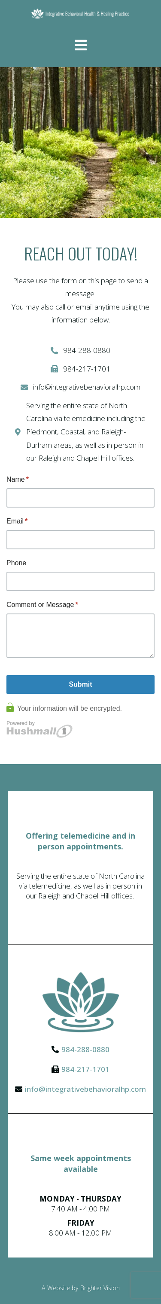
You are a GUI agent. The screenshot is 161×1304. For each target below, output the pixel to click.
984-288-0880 (85, 1049)
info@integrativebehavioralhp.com (85, 1089)
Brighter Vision (100, 1288)
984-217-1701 (85, 1069)
